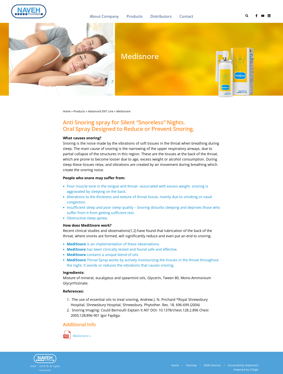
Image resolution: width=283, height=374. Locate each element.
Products (134, 16)
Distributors (161, 16)
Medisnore (81, 336)
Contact (186, 16)
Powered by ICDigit (246, 369)
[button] (246, 15)
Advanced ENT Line (100, 111)
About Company (104, 16)
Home (67, 111)
